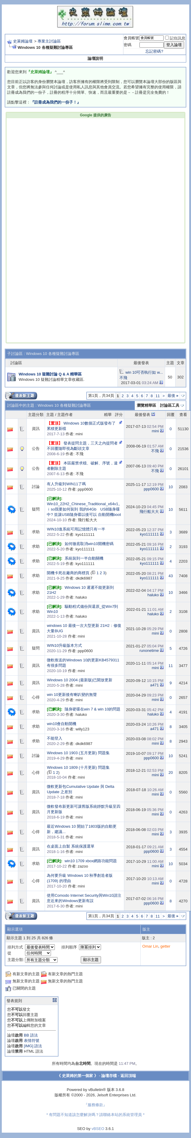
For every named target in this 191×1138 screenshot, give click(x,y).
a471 (154, 685)
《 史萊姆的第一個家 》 (77, 1075)
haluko (153, 595)
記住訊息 (175, 38)
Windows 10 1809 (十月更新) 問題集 (78, 767)
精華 (108, 414)
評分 (119, 414)
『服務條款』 (95, 1105)
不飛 (123, 377)
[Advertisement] (95, 156)
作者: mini (65, 434)
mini (155, 431)
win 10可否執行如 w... (144, 372)
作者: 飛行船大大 (72, 520)
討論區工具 (169, 405)
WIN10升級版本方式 (64, 645)
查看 (183, 414)
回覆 (171, 414)
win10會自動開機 (61, 723)
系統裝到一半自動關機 (84, 558)
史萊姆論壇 (22, 41)
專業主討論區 (49, 41)
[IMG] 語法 (33, 1046)
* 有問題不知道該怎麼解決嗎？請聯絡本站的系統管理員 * (95, 1114)
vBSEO (97, 1128)
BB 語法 (31, 1035)
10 (170, 487)
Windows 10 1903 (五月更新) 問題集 (78, 753)
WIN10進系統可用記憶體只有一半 (76, 529)
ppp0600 (151, 489)
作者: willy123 (68, 729)
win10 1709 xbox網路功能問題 (91, 861)
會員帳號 (131, 38)
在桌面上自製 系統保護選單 (70, 846)
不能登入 (54, 738)
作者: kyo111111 (70, 534)
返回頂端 (128, 1075)
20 (170, 772)
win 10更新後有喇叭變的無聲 (72, 694)
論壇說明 (95, 58)
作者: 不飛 (65, 454)
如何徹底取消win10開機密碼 (89, 543)
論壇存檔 (109, 1075)
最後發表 (142, 414)
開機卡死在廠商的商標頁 (68, 573)
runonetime (149, 650)
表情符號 (31, 1040)
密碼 (127, 45)
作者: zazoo (67, 866)
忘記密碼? (154, 51)
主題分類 (36, 414)
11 (158, 396)
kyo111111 (149, 534)
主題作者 (65, 414)
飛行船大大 (149, 511)
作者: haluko (67, 597)
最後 (172, 395)
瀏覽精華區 (146, 405)
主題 (50, 414)
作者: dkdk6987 (69, 578)
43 (170, 576)
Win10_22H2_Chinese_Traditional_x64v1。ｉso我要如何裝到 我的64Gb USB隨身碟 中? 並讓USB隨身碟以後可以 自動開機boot (84, 509)
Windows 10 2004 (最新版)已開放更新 (79, 680)
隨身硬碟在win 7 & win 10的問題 (93, 709)
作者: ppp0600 (70, 489)
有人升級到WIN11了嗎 (66, 484)
